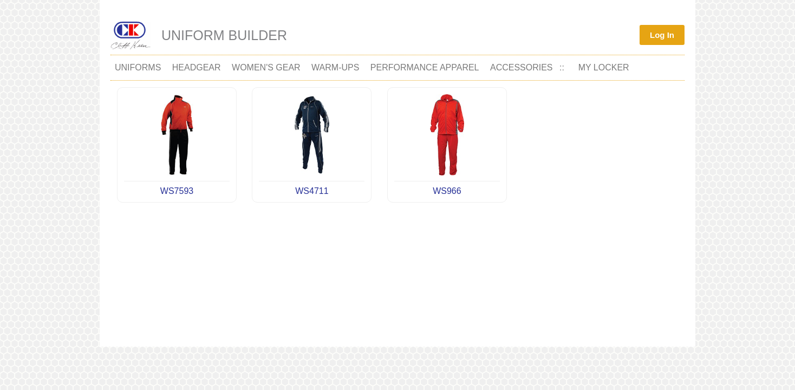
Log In (662, 35)
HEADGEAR (196, 67)
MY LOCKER (603, 67)
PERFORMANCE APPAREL (424, 67)
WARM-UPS (335, 67)
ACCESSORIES (521, 67)
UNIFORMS (138, 67)
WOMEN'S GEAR (266, 67)
